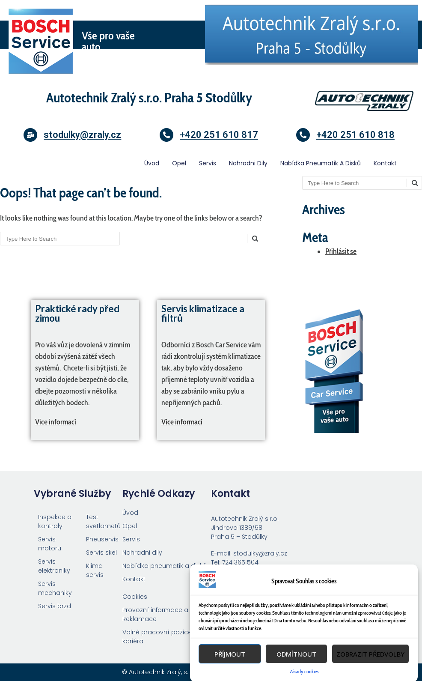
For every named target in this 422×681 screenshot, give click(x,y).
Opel (179, 163)
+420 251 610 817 (219, 134)
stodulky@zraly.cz (82, 134)
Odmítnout (296, 670)
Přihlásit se (341, 251)
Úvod (151, 163)
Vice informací (55, 422)
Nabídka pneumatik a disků (320, 163)
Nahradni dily (248, 163)
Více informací (181, 422)
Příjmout (229, 670)
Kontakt (385, 163)
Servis (207, 163)
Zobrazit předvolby (370, 670)
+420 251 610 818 (355, 134)
